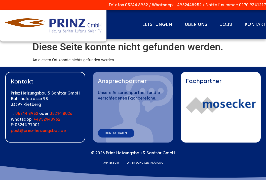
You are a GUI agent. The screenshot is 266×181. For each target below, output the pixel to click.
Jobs (226, 24)
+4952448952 (188, 5)
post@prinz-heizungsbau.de (38, 130)
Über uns (196, 24)
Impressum (110, 162)
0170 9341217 (252, 5)
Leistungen (157, 24)
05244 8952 (136, 5)
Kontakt (255, 24)
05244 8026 (61, 113)
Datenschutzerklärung (145, 162)
